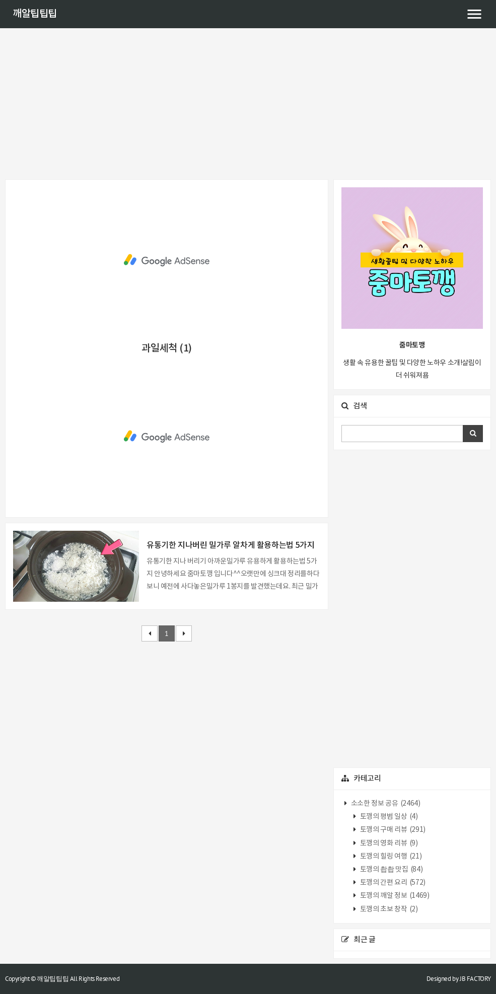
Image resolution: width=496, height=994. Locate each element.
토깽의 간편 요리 (392, 883)
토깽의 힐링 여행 (390, 857)
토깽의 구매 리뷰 (392, 830)
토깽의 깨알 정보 (394, 896)
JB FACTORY (475, 978)
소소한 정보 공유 (384, 804)
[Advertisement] (248, 103)
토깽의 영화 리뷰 (388, 843)
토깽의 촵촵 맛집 (390, 870)
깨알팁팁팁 (35, 14)
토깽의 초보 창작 (388, 909)
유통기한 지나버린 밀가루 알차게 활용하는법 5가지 (230, 545)
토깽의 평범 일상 (388, 817)
